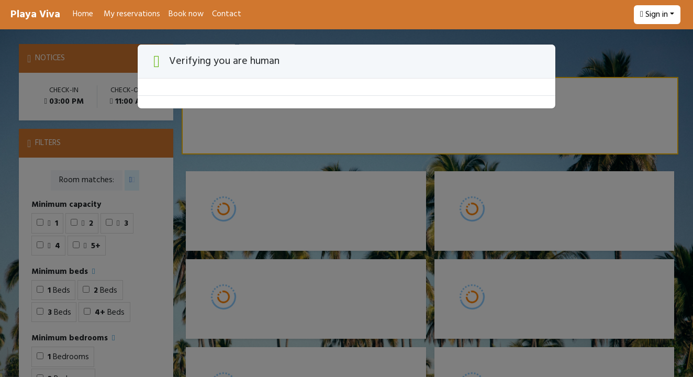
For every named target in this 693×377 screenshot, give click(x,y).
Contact (226, 14)
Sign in (654, 14)
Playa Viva (35, 14)
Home (83, 14)
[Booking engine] (346, 203)
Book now (186, 14)
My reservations (132, 14)
